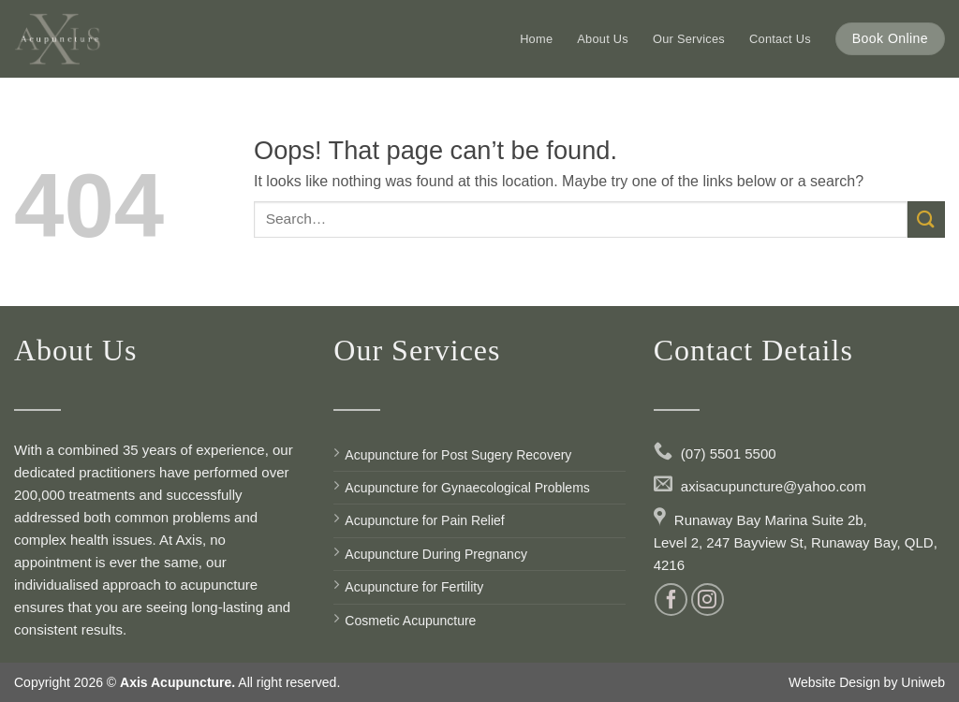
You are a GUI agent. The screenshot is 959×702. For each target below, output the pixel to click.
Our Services (689, 39)
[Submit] (926, 219)
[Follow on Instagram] (707, 599)
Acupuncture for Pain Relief (424, 520)
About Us (602, 39)
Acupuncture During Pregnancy (436, 554)
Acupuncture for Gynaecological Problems (467, 487)
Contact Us (780, 39)
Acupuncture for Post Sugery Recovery (458, 454)
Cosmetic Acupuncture (410, 620)
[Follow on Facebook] (671, 599)
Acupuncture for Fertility (414, 586)
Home (536, 39)
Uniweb (923, 682)
